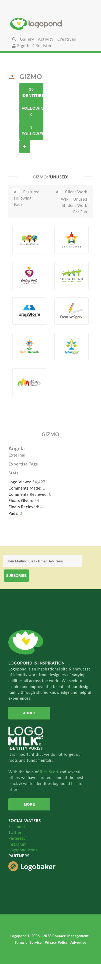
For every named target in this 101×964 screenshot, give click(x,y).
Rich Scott (50, 772)
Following (23, 198)
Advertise (78, 942)
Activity (46, 39)
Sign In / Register (32, 45)
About (29, 713)
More (29, 804)
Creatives (66, 39)
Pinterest (16, 838)
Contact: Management (71, 936)
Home (50, 24)
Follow (24, 146)
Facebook (17, 826)
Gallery (27, 39)
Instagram (17, 844)
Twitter (15, 832)
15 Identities (32, 92)
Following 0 (32, 111)
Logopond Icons (22, 850)
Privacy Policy (57, 942)
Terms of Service (29, 942)
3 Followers (32, 130)
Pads (18, 204)
